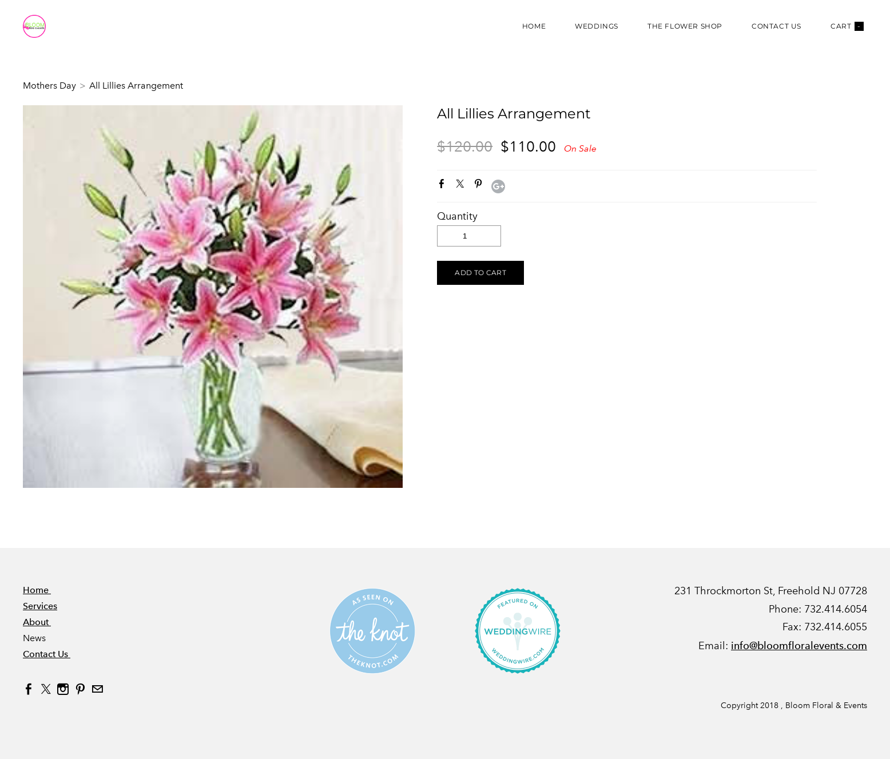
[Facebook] (28, 689)
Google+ (498, 186)
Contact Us (776, 26)
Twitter (462, 186)
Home (534, 26)
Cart (847, 26)
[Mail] (97, 689)
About (37, 622)
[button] (480, 273)
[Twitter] (45, 689)
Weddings (596, 26)
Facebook (444, 186)
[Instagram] (63, 689)
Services (40, 606)
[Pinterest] (80, 689)
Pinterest (480, 186)
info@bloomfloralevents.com (799, 645)
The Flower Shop (684, 26)
